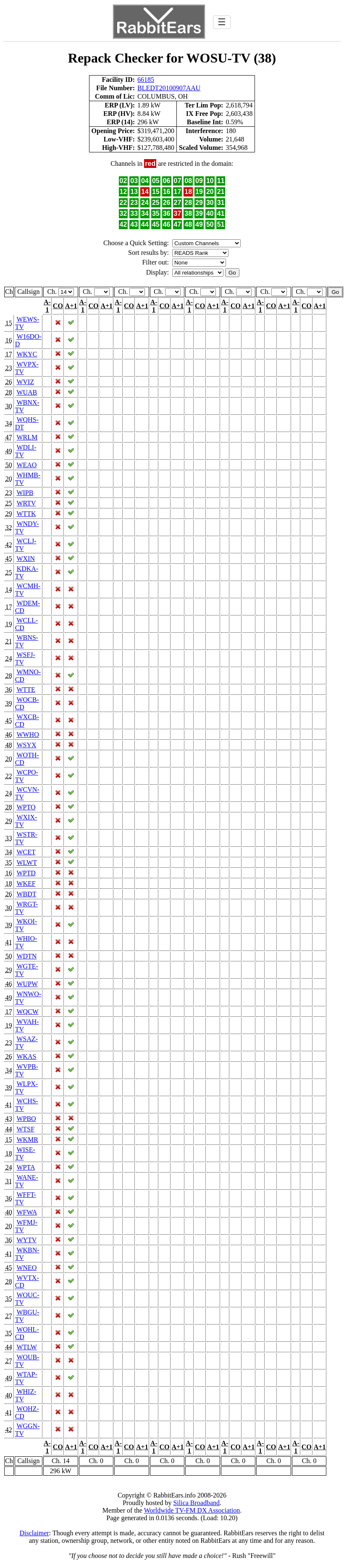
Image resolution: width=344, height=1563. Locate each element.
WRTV (26, 503)
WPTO (25, 807)
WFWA (26, 1212)
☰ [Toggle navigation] (222, 22)
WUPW (26, 983)
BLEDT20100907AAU (168, 88)
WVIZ (25, 381)
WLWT (26, 862)
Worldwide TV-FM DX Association (192, 1510)
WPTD (25, 873)
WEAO (26, 465)
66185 (145, 79)
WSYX (26, 745)
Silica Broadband (196, 1502)
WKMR (27, 1139)
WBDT (26, 894)
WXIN (25, 558)
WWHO (27, 734)
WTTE (25, 689)
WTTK (26, 513)
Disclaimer (34, 1533)
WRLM (26, 437)
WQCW (27, 1011)
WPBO (26, 1118)
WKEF (25, 883)
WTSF (25, 1129)
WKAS (26, 1056)
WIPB (24, 492)
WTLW (26, 1347)
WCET (25, 852)
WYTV (26, 1240)
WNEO (26, 1267)
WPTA (25, 1167)
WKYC (26, 354)
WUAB (26, 392)
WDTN (26, 956)
